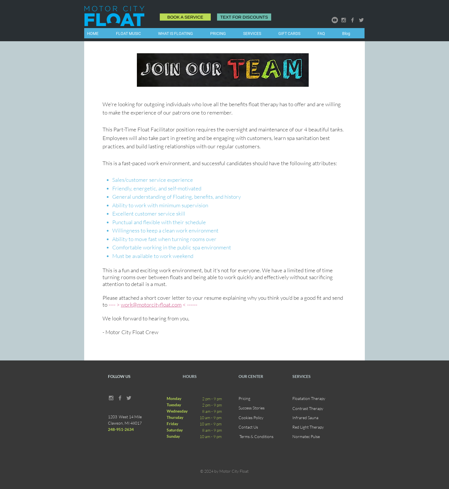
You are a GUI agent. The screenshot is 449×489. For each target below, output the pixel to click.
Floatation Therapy (308, 398)
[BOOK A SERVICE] (185, 17)
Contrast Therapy (307, 408)
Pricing (244, 398)
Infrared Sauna (305, 417)
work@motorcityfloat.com (151, 304)
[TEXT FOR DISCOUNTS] (244, 17)
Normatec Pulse (306, 436)
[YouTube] (335, 20)
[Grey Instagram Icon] (343, 20)
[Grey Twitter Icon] (361, 20)
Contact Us (248, 427)
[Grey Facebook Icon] (352, 20)
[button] (257, 33)
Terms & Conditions (256, 436)
